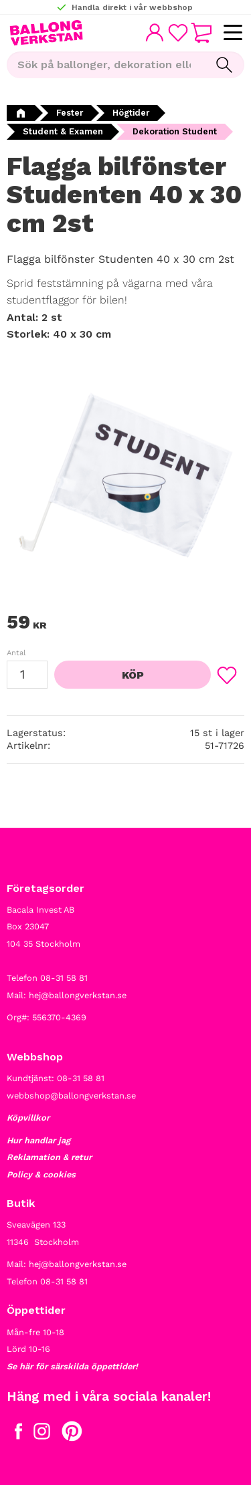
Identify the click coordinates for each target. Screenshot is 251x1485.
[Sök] (224, 64)
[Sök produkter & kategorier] (105, 65)
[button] (232, 33)
